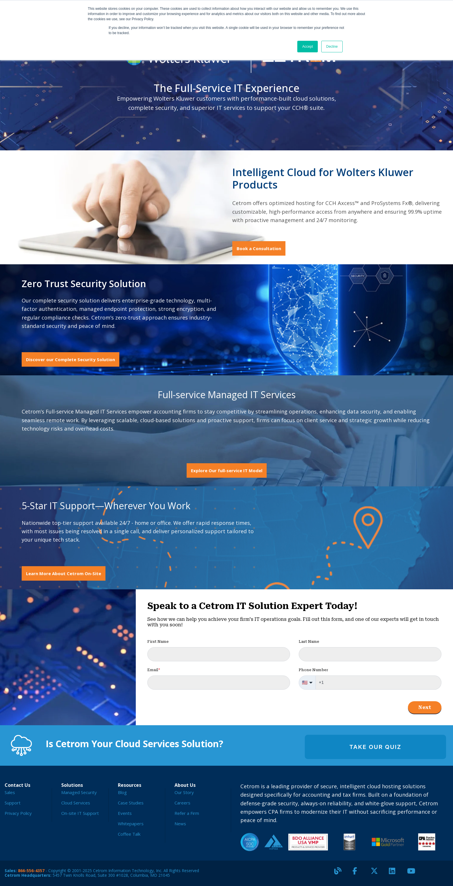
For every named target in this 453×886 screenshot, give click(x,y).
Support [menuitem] (13, 803)
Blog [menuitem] (122, 792)
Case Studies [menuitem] (131, 803)
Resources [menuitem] (129, 785)
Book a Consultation (259, 248)
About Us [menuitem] (185, 785)
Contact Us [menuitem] (17, 785)
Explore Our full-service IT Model (226, 470)
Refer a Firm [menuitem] (186, 813)
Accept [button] (307, 47)
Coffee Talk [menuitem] (129, 834)
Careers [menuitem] (182, 803)
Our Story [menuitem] (184, 792)
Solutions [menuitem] (72, 785)
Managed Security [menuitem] (79, 792)
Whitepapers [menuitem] (131, 823)
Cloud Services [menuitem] (75, 803)
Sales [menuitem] (10, 792)
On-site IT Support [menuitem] (80, 813)
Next (424, 707)
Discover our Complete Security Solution (70, 359)
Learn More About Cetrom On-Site (63, 573)
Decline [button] (332, 47)
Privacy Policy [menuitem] (18, 813)
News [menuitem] (180, 823)
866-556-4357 (31, 870)
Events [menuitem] (125, 813)
